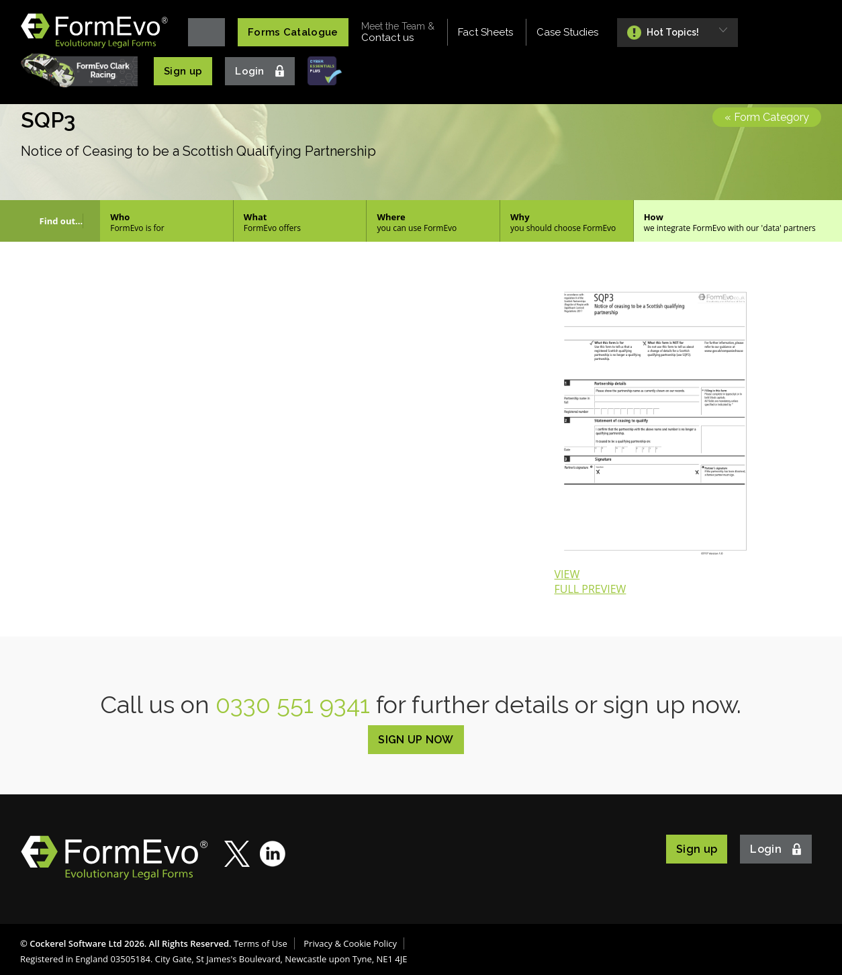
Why (566, 222)
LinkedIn (273, 854)
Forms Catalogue (293, 32)
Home (206, 32)
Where (433, 222)
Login (250, 71)
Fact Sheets (485, 32)
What (300, 222)
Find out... (61, 221)
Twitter (237, 854)
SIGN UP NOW (416, 739)
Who (166, 222)
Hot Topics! (673, 32)
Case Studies (567, 32)
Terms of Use (260, 943)
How (738, 222)
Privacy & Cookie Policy (350, 943)
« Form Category (766, 117)
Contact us (397, 32)
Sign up (183, 71)
